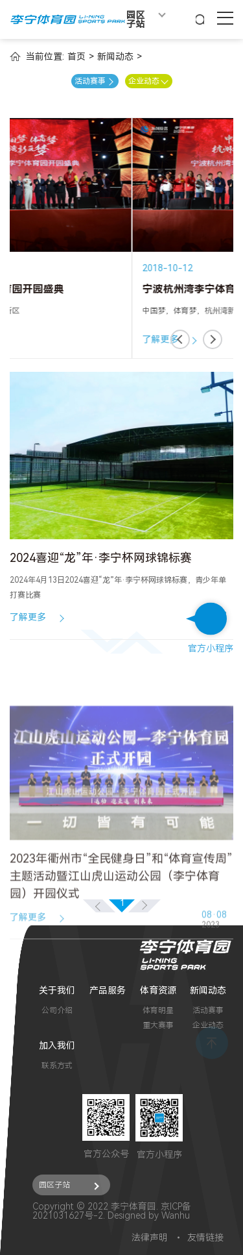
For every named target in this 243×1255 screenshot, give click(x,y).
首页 (76, 56)
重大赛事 (158, 1025)
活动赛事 (208, 1010)
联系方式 (57, 1065)
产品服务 (107, 990)
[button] (180, 339)
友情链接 (205, 1237)
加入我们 (57, 1045)
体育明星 (158, 1010)
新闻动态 (115, 56)
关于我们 (57, 990)
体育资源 (158, 990)
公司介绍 (57, 1010)
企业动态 (208, 1025)
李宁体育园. (134, 1206)
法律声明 (150, 1237)
